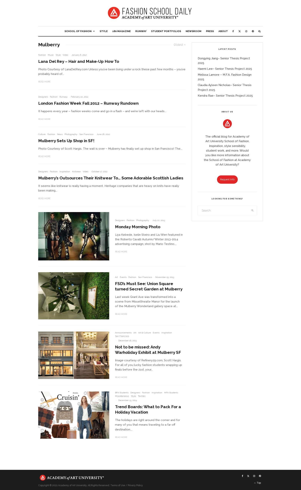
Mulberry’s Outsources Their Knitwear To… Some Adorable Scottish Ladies (110, 178)
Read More (44, 81)
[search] (253, 210)
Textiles (141, 396)
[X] (239, 31)
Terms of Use (117, 485)
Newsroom (193, 31)
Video (65, 55)
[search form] (223, 210)
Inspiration (65, 171)
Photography (70, 134)
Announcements (123, 333)
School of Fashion (78, 31)
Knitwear (76, 171)
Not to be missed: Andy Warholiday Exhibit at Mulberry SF (148, 350)
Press (210, 31)
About (223, 31)
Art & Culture (144, 333)
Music (51, 55)
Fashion (42, 55)
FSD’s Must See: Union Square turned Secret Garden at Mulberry (149, 286)
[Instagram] (246, 31)
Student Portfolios (166, 31)
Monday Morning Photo (137, 226)
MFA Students (171, 392)
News (60, 134)
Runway (140, 31)
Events (123, 277)
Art (116, 277)
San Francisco (86, 134)
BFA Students (121, 392)
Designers (43, 97)
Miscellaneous (122, 396)
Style (104, 31)
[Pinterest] (253, 31)
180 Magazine (121, 31)
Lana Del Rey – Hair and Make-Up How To (78, 61)
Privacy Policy (135, 485)
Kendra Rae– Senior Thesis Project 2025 (225, 95)
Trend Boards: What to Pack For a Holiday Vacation (148, 409)
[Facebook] (233, 31)
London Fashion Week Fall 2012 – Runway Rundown (88, 103)
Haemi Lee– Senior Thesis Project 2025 (225, 68)
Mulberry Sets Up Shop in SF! (66, 140)
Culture (41, 134)
